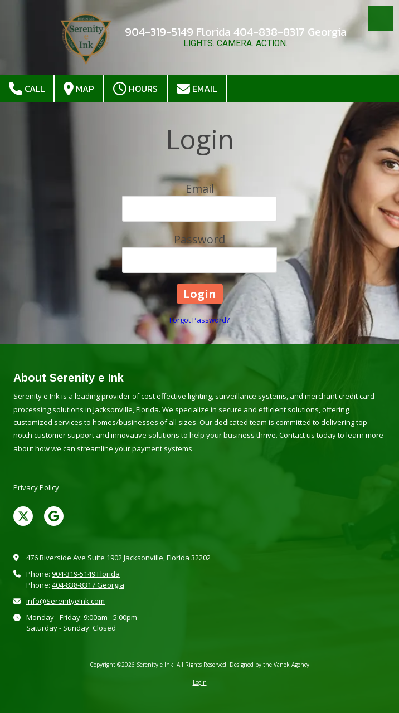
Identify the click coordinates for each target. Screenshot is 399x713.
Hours (135, 89)
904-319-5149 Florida (86, 574)
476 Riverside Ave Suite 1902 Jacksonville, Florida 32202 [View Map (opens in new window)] (118, 558)
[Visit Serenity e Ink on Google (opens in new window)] (54, 516)
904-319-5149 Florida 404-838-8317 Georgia (236, 31)
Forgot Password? (199, 320)
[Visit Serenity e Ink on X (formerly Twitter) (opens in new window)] (23, 516)
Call (27, 89)
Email (197, 89)
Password (199, 239)
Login (200, 682)
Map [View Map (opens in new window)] (79, 89)
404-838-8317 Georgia (88, 585)
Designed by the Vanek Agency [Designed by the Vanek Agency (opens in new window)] (269, 664)
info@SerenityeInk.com (65, 601)
